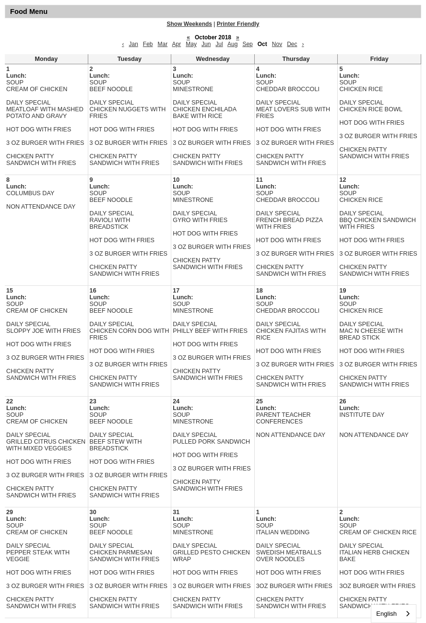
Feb (148, 44)
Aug (232, 44)
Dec (292, 44)
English (386, 613)
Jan (133, 44)
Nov (277, 44)
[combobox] (393, 613)
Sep (247, 44)
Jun (206, 44)
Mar (163, 44)
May (191, 44)
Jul (219, 44)
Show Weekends (189, 24)
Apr (176, 44)
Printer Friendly (238, 24)
